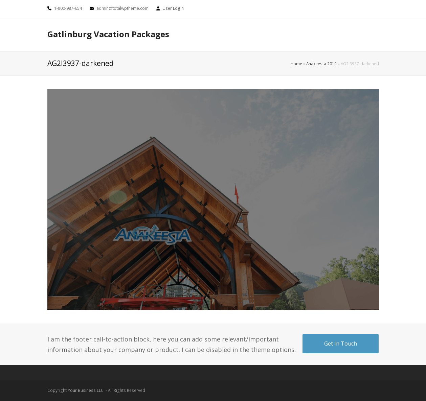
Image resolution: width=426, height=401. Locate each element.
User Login (173, 8)
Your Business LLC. (86, 390)
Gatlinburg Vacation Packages (108, 34)
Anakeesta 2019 (321, 63)
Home (296, 63)
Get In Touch (340, 343)
